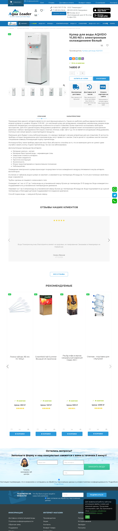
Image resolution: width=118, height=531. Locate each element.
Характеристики (73, 116)
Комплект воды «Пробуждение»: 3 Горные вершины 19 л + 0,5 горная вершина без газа (46, 391)
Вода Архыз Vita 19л (72, 391)
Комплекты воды (62, 23)
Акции (34, 23)
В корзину (101, 79)
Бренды (50, 23)
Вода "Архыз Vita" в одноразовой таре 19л (98, 391)
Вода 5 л (73, 23)
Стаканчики (83, 23)
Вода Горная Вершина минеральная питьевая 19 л (20, 391)
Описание (41, 116)
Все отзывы (59, 308)
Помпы (112, 23)
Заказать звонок (41, 13)
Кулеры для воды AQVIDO (92, 51)
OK (87, 517)
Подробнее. (59, 518)
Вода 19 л (42, 23)
